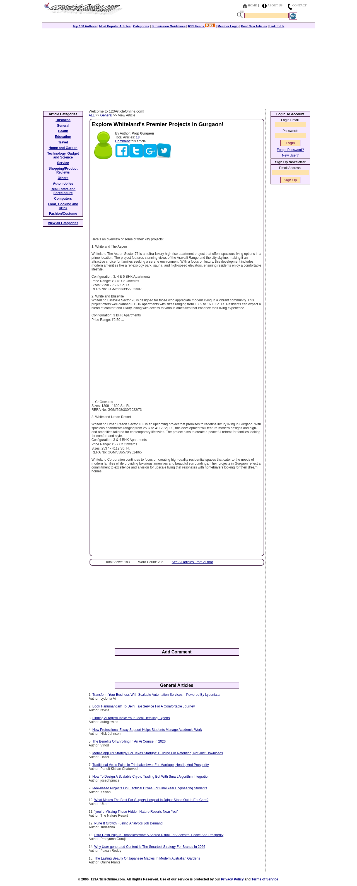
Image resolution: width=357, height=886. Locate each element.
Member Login (228, 26)
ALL (92, 115)
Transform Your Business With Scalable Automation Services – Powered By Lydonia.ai (156, 695)
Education (63, 137)
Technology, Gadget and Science (63, 155)
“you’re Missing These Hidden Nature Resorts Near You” (136, 812)
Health (63, 131)
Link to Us (276, 26)
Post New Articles (254, 26)
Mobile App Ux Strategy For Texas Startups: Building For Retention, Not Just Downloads (157, 753)
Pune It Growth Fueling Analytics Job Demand (128, 823)
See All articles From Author (192, 562)
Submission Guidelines (168, 26)
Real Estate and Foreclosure (62, 191)
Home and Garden (63, 148)
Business (63, 120)
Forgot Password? (290, 150)
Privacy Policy (232, 879)
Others (63, 178)
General (106, 115)
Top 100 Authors (85, 26)
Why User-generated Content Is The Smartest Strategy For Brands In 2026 (149, 847)
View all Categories (63, 223)
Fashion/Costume (63, 214)
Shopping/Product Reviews (63, 170)
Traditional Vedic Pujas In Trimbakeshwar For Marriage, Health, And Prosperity (150, 765)
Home (252, 5)
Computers (63, 199)
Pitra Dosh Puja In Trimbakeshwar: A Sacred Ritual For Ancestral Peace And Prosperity (158, 835)
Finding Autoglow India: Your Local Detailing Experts (131, 718)
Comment (122, 141)
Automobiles (63, 184)
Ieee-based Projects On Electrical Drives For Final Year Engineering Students (149, 788)
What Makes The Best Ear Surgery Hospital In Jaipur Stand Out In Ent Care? (151, 800)
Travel (63, 142)
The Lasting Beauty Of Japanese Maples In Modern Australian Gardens (147, 858)
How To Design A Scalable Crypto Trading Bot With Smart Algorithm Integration (150, 776)
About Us (275, 5)
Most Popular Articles (115, 26)
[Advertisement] (178, 67)
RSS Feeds (201, 26)
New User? (290, 155)
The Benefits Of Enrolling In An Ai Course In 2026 (129, 741)
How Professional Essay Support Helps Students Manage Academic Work (147, 730)
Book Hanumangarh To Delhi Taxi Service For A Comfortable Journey (143, 706)
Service (63, 163)
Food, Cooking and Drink (63, 206)
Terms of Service (265, 879)
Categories (141, 26)
